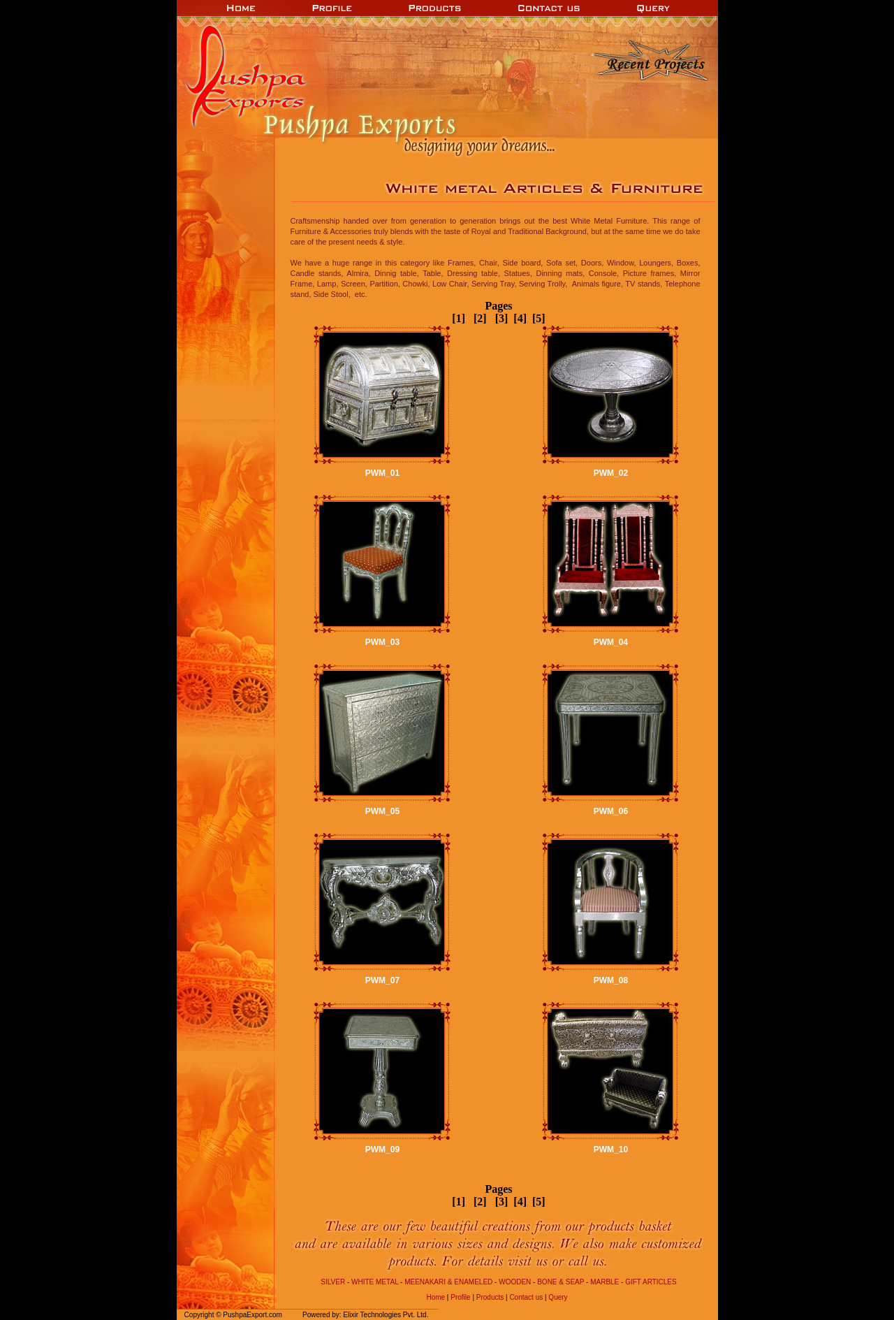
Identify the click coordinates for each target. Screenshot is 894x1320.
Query (557, 1297)
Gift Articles (649, 1282)
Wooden (515, 1282)
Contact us (526, 1297)
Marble (604, 1282)
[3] (497, 318)
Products (490, 1297)
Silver (333, 1282)
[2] (476, 318)
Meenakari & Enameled (448, 1282)
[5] (537, 318)
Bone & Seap (560, 1282)
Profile (460, 1297)
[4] (520, 318)
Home (435, 1297)
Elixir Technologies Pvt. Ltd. (385, 1315)
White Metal (374, 1282)
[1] (458, 318)
